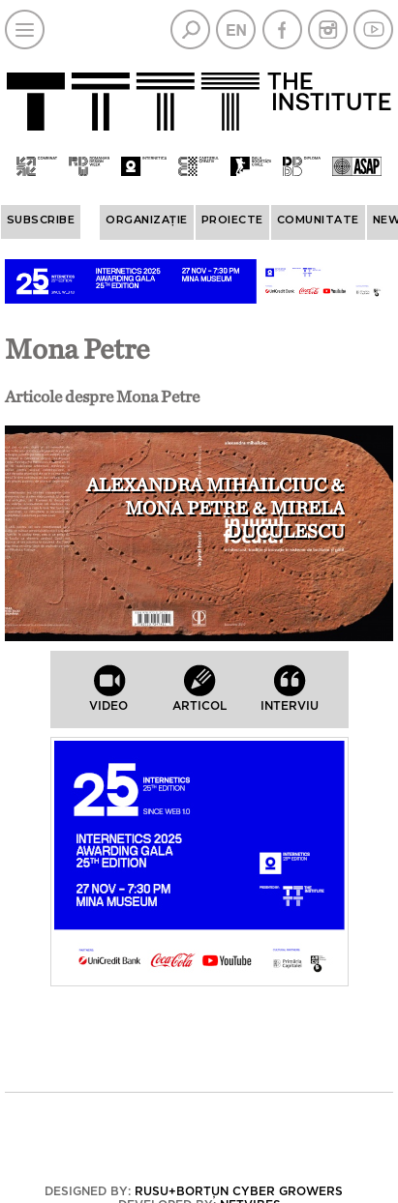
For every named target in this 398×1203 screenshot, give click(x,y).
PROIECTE (232, 219)
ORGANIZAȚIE (147, 219)
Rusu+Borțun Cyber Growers (239, 1191)
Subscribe (41, 219)
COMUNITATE (318, 219)
